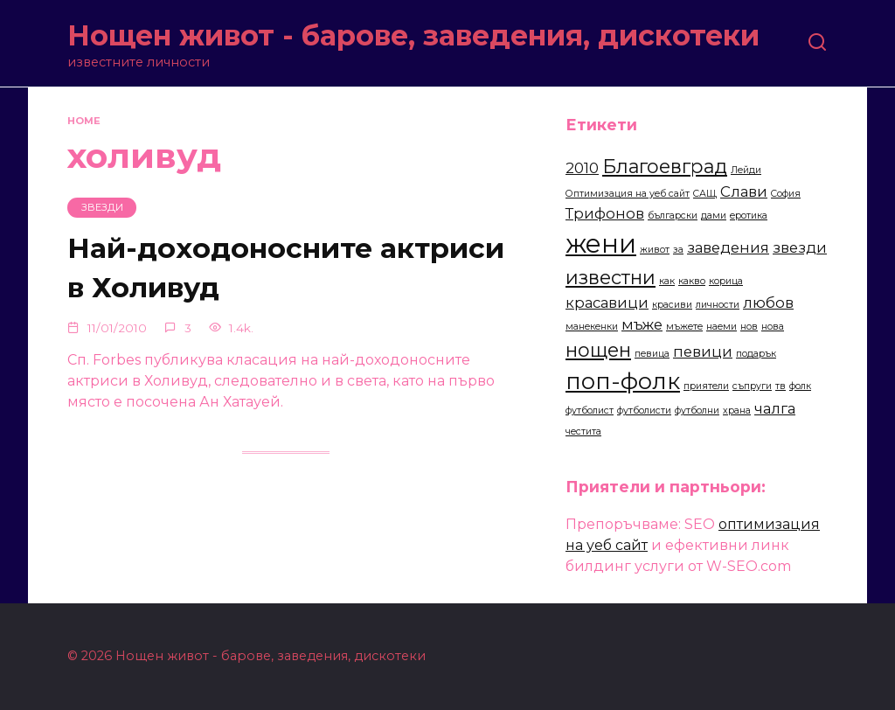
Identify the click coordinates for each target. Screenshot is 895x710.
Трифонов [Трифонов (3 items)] (604, 213)
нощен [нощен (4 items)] (598, 349)
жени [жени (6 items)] (600, 243)
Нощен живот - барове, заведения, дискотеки (413, 35)
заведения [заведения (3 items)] (728, 247)
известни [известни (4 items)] (610, 277)
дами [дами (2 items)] (713, 215)
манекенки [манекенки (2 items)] (591, 326)
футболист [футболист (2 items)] (589, 410)
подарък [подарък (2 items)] (756, 353)
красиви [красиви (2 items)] (672, 304)
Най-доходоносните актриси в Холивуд (221, 268)
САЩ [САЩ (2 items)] (705, 193)
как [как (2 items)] (667, 281)
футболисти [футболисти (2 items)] (644, 410)
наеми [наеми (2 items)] (721, 326)
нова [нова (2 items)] (772, 326)
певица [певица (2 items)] (652, 353)
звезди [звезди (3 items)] (800, 247)
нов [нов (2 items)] (749, 326)
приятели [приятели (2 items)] (706, 386)
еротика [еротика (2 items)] (748, 215)
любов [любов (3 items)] (768, 302)
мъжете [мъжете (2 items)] (684, 326)
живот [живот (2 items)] (655, 249)
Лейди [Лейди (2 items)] (746, 170)
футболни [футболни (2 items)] (697, 410)
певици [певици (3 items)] (702, 351)
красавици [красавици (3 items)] (607, 302)
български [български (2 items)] (672, 215)
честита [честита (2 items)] (583, 431)
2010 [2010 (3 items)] (582, 168)
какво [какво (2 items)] (691, 281)
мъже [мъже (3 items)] (642, 324)
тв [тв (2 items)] (780, 386)
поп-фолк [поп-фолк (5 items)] (622, 380)
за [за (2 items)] (678, 249)
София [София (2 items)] (786, 193)
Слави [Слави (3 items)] (743, 191)
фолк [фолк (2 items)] (800, 386)
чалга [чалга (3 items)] (774, 408)
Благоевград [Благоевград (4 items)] (664, 166)
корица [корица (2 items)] (726, 281)
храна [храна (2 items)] (737, 410)
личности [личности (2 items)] (717, 304)
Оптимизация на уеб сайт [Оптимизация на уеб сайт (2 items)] (627, 193)
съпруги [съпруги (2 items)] (752, 386)
